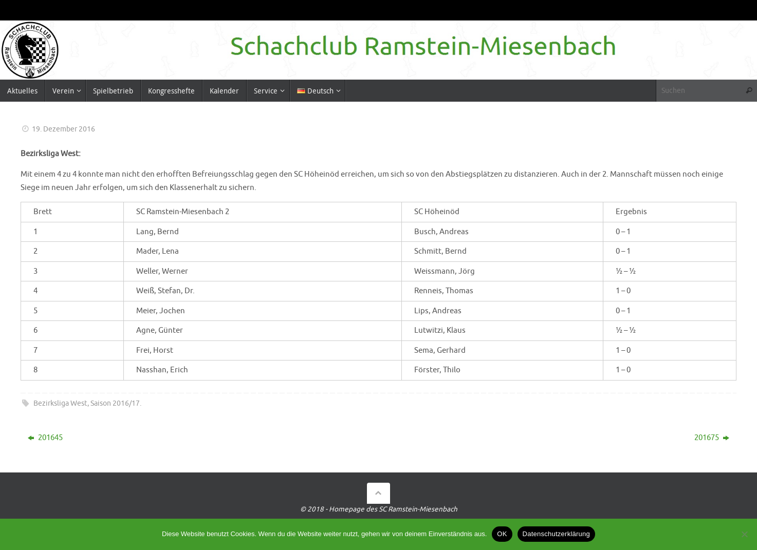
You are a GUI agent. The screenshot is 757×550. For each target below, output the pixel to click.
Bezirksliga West (60, 403)
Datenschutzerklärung (556, 534)
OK (502, 534)
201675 (711, 438)
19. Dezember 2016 (63, 129)
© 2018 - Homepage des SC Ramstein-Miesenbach (378, 509)
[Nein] (744, 534)
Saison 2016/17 (115, 403)
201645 (45, 438)
